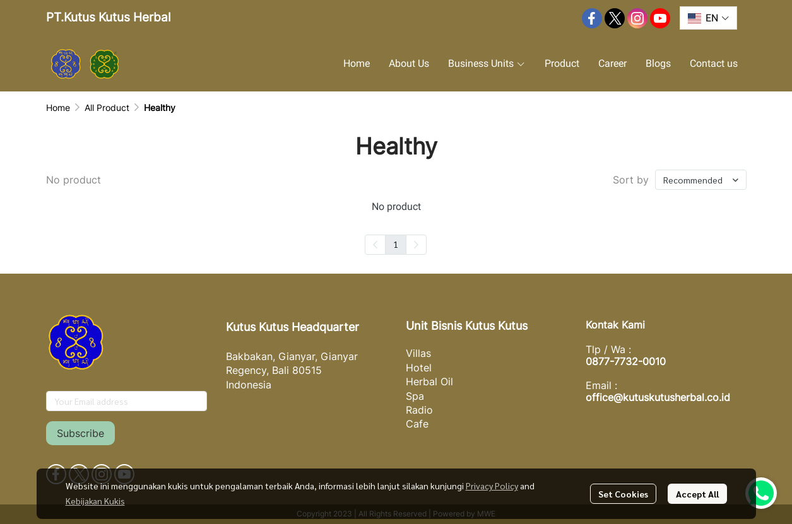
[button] (708, 18)
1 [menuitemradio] (395, 244)
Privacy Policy (492, 485)
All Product (107, 107)
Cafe (417, 423)
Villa (416, 353)
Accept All (697, 493)
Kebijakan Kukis (95, 500)
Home (58, 107)
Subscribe (80, 433)
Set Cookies (623, 493)
